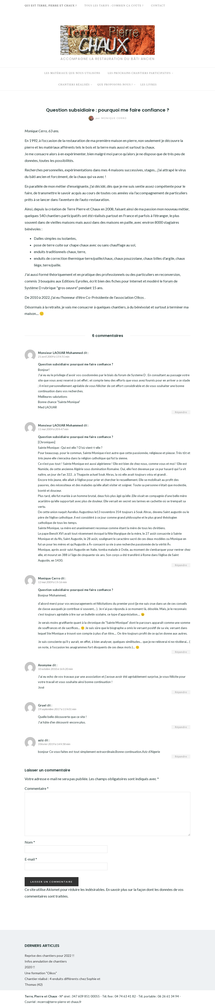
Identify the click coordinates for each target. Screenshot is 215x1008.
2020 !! (30, 967)
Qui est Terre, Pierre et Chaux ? (51, 5)
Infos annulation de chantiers (46, 961)
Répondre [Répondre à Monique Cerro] (181, 651)
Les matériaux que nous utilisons (72, 73)
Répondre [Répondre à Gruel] (181, 727)
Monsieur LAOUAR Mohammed (60, 353)
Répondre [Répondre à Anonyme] (181, 692)
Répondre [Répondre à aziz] (181, 756)
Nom (30, 842)
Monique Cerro (108, 118)
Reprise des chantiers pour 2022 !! (49, 955)
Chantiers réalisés (74, 84)
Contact (158, 5)
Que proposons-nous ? (115, 84)
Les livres (148, 84)
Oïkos (139, 297)
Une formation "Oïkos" (41, 973)
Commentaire (37, 788)
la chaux (148, 147)
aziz (41, 740)
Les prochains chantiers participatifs (139, 73)
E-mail (31, 859)
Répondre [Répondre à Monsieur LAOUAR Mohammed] (181, 412)
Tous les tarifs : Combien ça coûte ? (113, 5)
